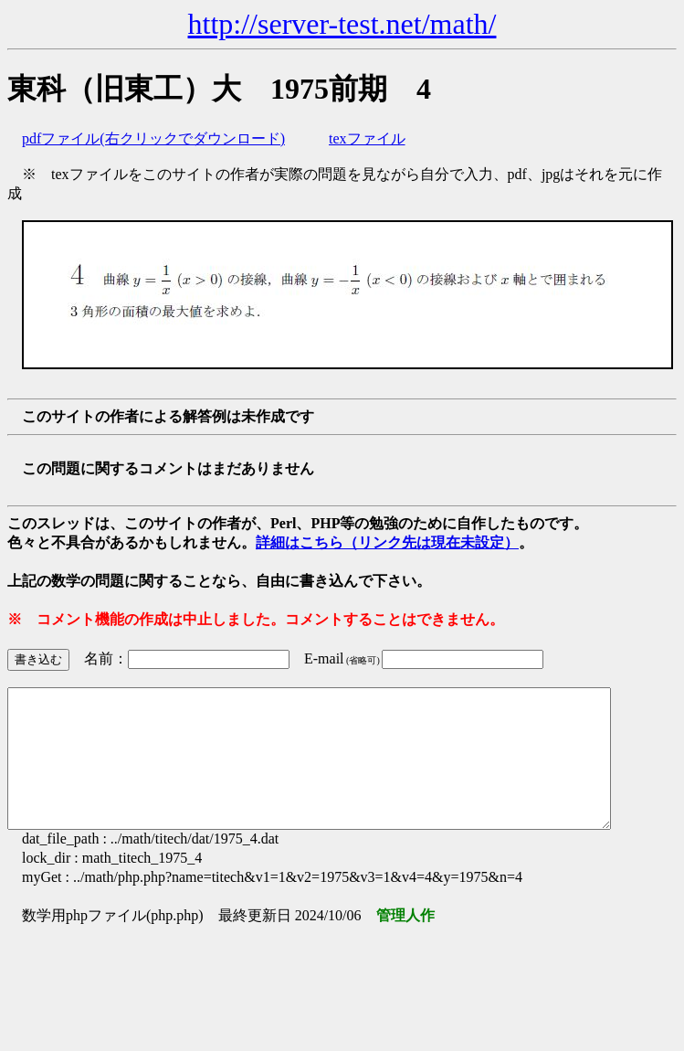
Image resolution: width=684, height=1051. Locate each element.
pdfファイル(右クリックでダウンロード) (153, 138)
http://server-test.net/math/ (342, 23)
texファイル (367, 138)
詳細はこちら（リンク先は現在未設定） (387, 542)
